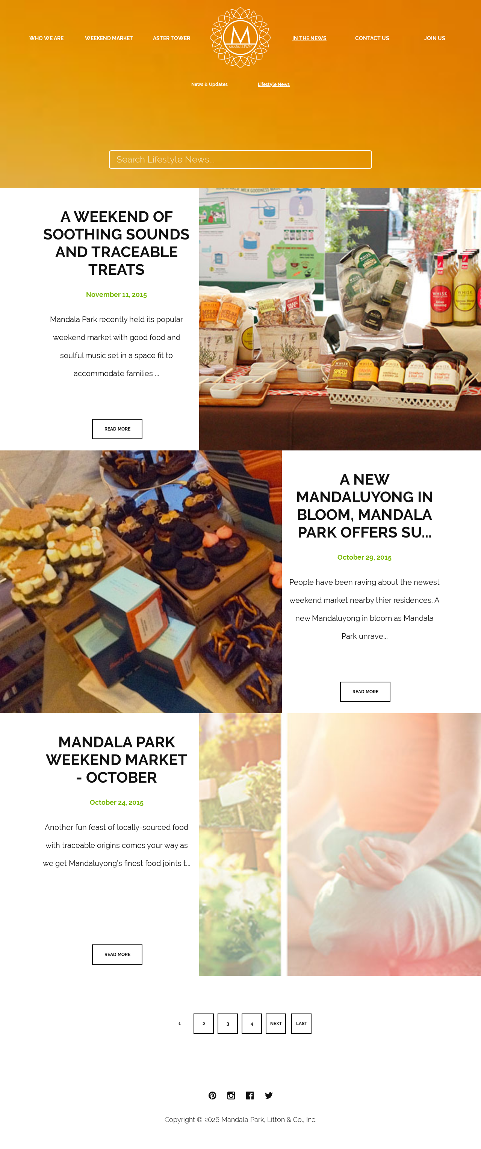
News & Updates (209, 84)
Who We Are (46, 38)
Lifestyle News (274, 84)
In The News (309, 38)
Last (301, 1023)
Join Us (434, 38)
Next (276, 1023)
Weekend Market (109, 38)
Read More (117, 429)
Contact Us (372, 38)
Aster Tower (171, 38)
